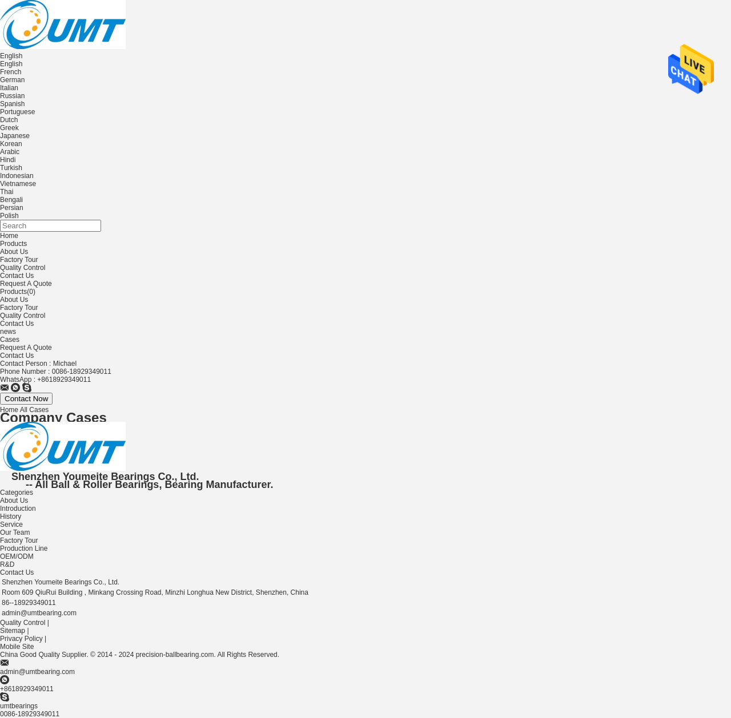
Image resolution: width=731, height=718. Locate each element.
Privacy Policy (21, 639)
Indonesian (17, 176)
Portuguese (17, 112)
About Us (14, 252)
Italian (9, 88)
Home (9, 236)
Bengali (11, 200)
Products (13, 244)
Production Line (23, 548)
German (12, 80)
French (10, 72)
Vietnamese (18, 184)
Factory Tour (19, 260)
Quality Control (22, 268)
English (11, 64)
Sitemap (12, 631)
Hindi (7, 160)
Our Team (15, 533)
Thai (6, 192)
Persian (11, 208)
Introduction (18, 509)
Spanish (12, 104)
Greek (9, 128)
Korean (11, 144)
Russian (12, 96)
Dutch (9, 120)
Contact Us (17, 276)
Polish (9, 216)
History (10, 517)
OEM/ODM (17, 556)
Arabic (9, 152)
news (8, 332)
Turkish (11, 168)
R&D (7, 564)
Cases (9, 340)
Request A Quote (26, 284)
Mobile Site (17, 647)
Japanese (15, 136)
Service (11, 525)
